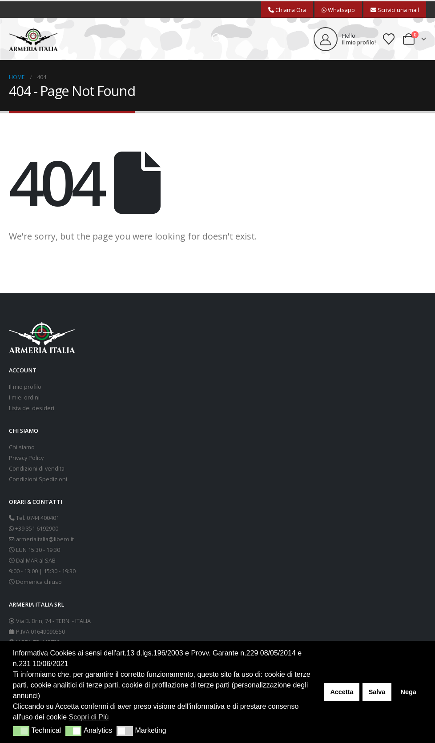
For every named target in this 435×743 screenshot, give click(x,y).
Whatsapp (338, 10)
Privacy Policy (26, 458)
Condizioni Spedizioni (38, 479)
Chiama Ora (287, 10)
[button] (217, 39)
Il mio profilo (25, 387)
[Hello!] (345, 39)
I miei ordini (24, 397)
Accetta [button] (341, 691)
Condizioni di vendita (36, 468)
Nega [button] (408, 691)
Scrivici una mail (395, 10)
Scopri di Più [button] (89, 717)
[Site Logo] (33, 39)
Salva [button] (377, 691)
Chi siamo (22, 447)
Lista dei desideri (31, 408)
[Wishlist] (389, 39)
